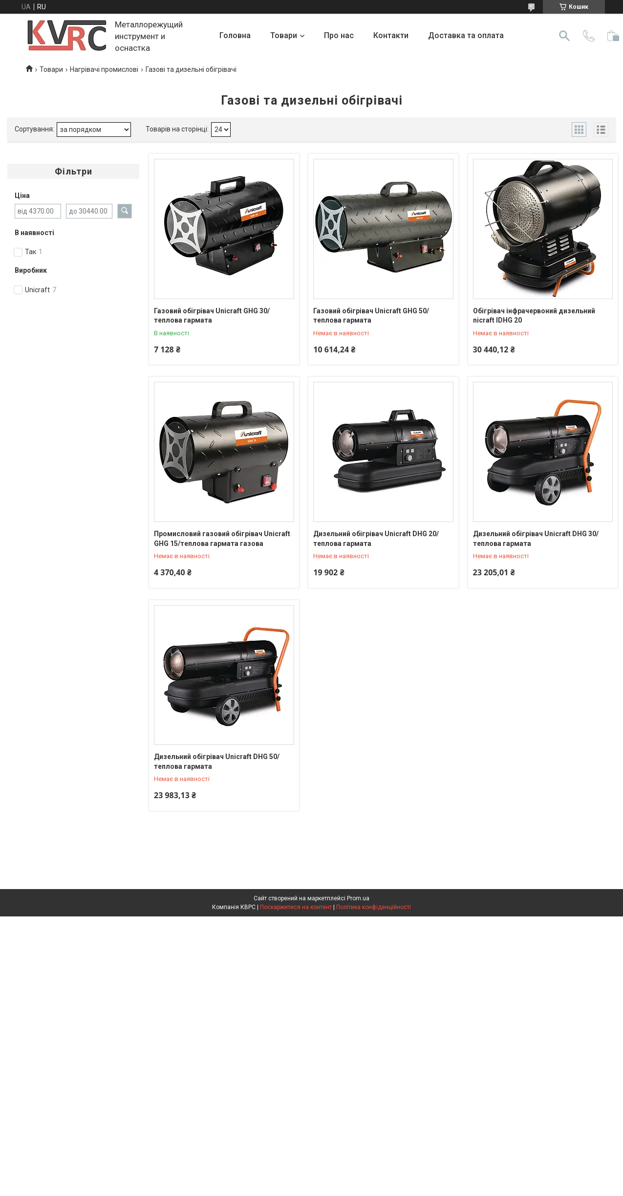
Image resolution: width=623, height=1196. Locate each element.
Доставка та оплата (466, 35)
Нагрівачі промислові (104, 69)
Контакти (390, 35)
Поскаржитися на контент (296, 907)
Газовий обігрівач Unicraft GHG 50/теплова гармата (371, 316)
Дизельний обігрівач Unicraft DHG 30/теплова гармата (536, 538)
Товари (283, 35)
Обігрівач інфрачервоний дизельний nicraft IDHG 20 (534, 316)
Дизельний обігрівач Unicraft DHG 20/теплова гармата (376, 538)
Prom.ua (358, 898)
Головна (235, 35)
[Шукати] (564, 35)
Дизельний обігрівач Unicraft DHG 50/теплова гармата (216, 761)
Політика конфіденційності (373, 907)
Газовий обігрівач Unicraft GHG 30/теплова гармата (212, 316)
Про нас (339, 35)
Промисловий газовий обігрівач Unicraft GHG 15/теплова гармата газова (222, 538)
